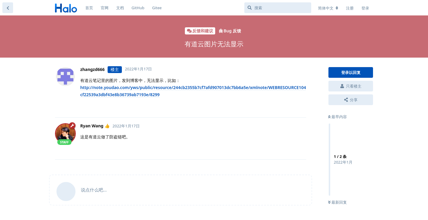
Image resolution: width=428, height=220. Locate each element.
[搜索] (277, 7)
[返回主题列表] (7, 7)
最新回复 (337, 202)
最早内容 (337, 116)
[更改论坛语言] (328, 8)
